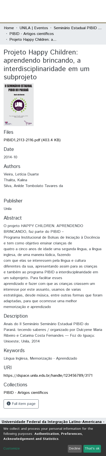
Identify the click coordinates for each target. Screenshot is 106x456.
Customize (11, 448)
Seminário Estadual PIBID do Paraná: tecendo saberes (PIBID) (78, 28)
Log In (84, 11)
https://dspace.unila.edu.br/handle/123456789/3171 (48, 375)
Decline (74, 448)
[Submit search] (67, 11)
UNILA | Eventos (33, 28)
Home (9, 28)
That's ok (92, 448)
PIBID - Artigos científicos (31, 34)
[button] (74, 11)
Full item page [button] (21, 404)
